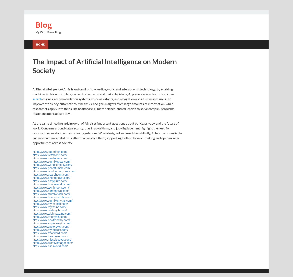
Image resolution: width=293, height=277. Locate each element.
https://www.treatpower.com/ (50, 236)
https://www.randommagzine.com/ (54, 171)
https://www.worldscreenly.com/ (52, 164)
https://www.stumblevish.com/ (51, 194)
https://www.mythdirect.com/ (50, 229)
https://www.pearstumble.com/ (52, 168)
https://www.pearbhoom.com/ (51, 174)
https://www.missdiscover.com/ (52, 239)
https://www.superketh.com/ (50, 151)
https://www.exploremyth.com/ (51, 223)
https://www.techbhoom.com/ (51, 187)
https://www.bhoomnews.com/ (51, 177)
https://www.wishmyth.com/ (50, 210)
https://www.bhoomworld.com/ (51, 184)
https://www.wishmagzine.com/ (52, 213)
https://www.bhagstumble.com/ (52, 197)
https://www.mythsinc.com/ (49, 207)
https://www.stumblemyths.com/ (52, 200)
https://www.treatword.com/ (50, 233)
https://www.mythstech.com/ (50, 203)
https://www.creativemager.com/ (53, 242)
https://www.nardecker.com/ (50, 158)
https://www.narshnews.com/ (51, 190)
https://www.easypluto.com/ (50, 181)
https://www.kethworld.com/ (50, 155)
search (37, 99)
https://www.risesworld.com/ (50, 246)
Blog (44, 25)
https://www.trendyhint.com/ (50, 216)
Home (40, 44)
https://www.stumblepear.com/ (51, 161)
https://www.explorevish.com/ (51, 226)
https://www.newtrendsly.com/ (51, 220)
